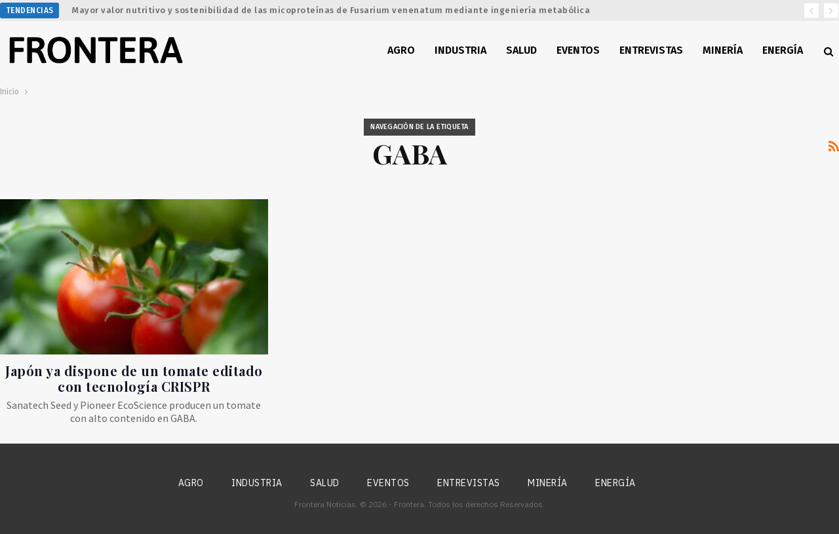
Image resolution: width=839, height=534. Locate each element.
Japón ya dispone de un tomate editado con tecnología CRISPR (134, 378)
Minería (723, 50)
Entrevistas (651, 50)
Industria (460, 50)
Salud (521, 50)
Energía (782, 50)
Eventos (578, 50)
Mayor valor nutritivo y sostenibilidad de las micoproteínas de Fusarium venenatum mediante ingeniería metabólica (331, 10)
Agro (401, 50)
